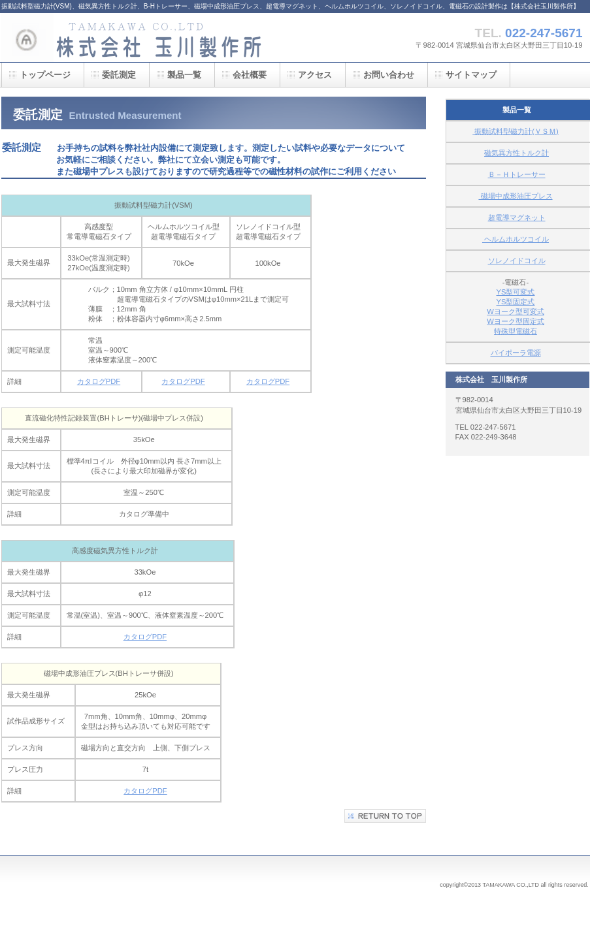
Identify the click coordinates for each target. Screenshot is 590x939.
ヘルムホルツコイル (515, 239)
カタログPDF (98, 381)
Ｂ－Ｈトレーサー (517, 174)
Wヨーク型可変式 (515, 311)
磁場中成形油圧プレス (515, 196)
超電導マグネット (517, 217)
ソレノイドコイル (517, 260)
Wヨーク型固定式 (515, 321)
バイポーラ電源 (516, 353)
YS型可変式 (516, 292)
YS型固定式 (516, 302)
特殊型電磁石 (515, 331)
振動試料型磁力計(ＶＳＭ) (515, 131)
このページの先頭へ (385, 816)
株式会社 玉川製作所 (132, 37)
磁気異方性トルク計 (516, 153)
